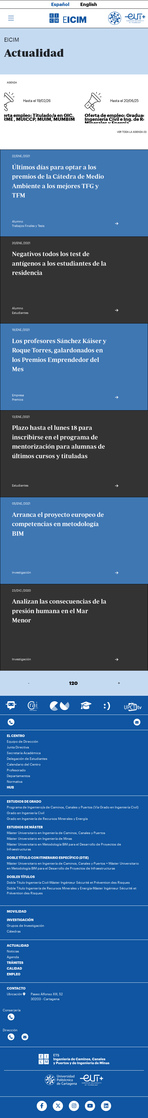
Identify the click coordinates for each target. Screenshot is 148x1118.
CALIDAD (14, 968)
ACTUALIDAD (18, 945)
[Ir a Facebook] (42, 1106)
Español (60, 4)
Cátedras (14, 931)
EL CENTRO (16, 736)
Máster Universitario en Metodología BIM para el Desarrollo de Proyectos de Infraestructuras (64, 846)
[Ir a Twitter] (58, 1106)
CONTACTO (16, 988)
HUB (10, 787)
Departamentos (18, 776)
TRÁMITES (15, 962)
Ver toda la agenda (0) (132, 131)
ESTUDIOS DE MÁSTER (25, 827)
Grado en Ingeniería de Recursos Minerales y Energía (47, 818)
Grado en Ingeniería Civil (25, 813)
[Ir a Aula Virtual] (86, 708)
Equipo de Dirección (22, 741)
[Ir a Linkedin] (106, 1106)
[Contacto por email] (137, 722)
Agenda (13, 957)
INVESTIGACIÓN (20, 920)
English (88, 4)
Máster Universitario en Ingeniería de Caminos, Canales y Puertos (56, 833)
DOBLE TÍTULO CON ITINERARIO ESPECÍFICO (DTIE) (48, 857)
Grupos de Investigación (25, 925)
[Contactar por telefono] (11, 722)
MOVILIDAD (16, 911)
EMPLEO (13, 974)
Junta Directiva (18, 747)
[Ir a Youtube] (90, 1106)
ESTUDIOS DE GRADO (24, 801)
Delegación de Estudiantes (27, 758)
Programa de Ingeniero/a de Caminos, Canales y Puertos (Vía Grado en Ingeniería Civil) (72, 807)
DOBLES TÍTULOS (21, 877)
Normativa (14, 781)
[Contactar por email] (25, 1037)
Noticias (13, 951)
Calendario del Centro (24, 764)
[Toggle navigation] (11, 18)
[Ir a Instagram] (74, 1106)
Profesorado (16, 770)
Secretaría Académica (24, 753)
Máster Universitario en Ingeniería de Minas (39, 838)
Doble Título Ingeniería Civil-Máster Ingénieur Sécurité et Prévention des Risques (68, 882)
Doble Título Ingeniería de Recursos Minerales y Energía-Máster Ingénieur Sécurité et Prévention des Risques (71, 890)
